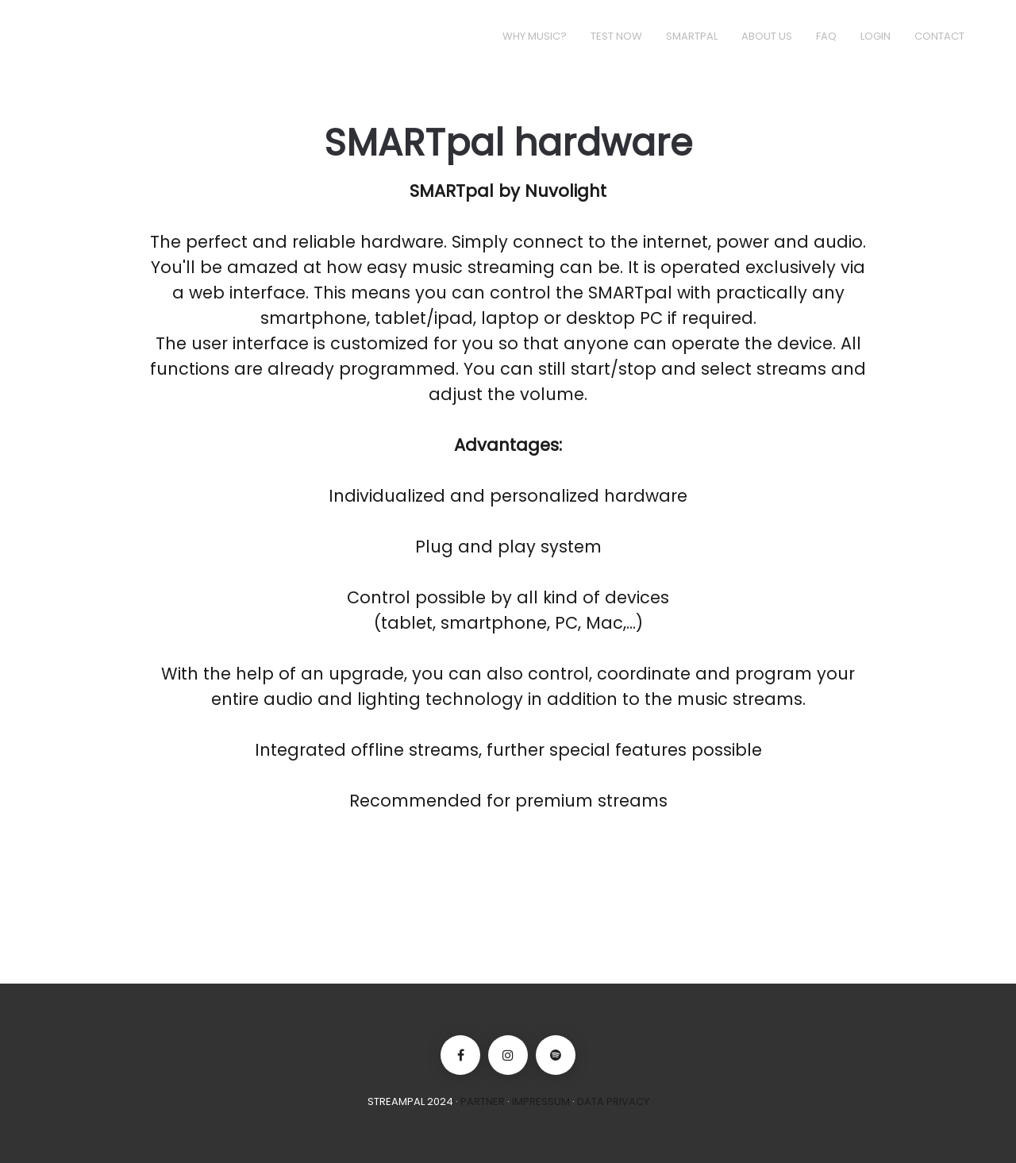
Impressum (541, 1101)
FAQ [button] (826, 36)
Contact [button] (939, 36)
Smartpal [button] (692, 36)
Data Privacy (613, 1101)
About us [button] (766, 36)
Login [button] (875, 36)
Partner (482, 1101)
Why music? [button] (534, 36)
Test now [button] (616, 36)
